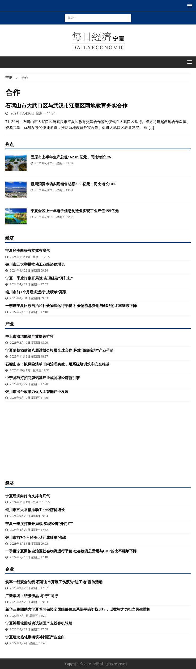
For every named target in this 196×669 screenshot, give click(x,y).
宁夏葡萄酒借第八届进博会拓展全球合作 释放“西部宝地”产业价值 (59, 350)
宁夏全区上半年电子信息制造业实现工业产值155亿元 (75, 210)
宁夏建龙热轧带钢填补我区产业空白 (35, 636)
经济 (9, 238)
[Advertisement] (98, 440)
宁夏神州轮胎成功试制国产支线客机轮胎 (38, 623)
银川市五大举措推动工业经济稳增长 (35, 264)
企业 (9, 569)
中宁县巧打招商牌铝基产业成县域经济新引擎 (42, 377)
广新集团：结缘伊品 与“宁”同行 (31, 595)
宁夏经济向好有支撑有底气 (27, 250)
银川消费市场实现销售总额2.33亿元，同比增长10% (73, 183)
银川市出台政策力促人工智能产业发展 (37, 391)
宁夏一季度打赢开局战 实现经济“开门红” (39, 278)
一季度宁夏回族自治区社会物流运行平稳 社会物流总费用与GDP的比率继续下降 (71, 305)
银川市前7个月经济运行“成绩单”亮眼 (35, 291)
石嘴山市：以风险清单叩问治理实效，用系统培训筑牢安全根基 (57, 364)
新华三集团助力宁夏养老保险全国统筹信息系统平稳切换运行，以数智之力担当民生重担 (77, 609)
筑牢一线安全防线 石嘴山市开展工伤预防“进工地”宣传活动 (54, 581)
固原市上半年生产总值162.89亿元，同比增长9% (71, 156)
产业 (9, 324)
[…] (151, 127)
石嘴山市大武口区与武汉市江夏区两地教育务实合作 (66, 105)
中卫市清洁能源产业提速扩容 (29, 336)
